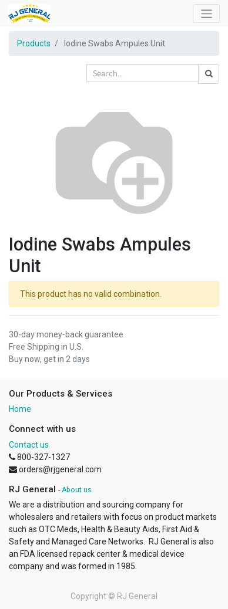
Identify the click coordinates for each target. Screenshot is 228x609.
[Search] (208, 74)
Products (34, 43)
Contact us (29, 444)
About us (77, 490)
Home (20, 409)
